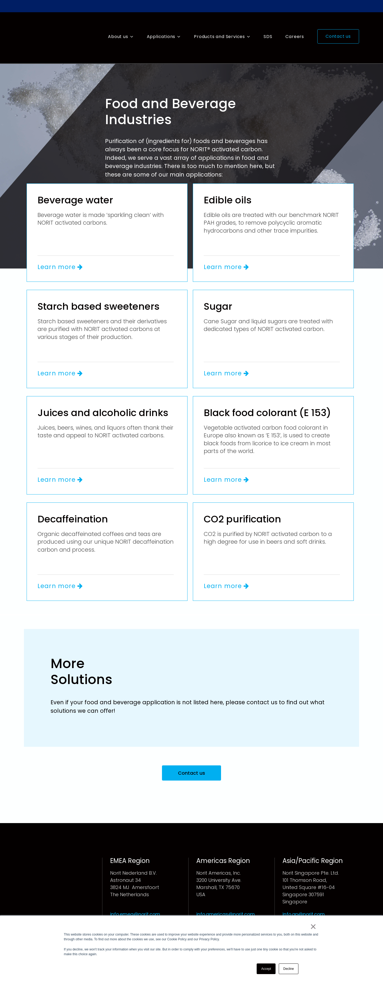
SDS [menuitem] (268, 27)
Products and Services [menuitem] (219, 27)
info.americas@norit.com (226, 895)
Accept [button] (266, 969)
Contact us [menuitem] (338, 26)
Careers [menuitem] (294, 27)
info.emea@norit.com (135, 895)
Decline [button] (288, 969)
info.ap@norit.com (304, 895)
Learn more (61, 247)
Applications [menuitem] (161, 27)
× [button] (314, 927)
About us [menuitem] (118, 27)
